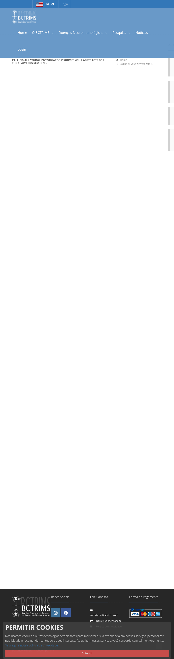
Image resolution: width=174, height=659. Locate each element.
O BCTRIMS (43, 32)
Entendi (87, 653)
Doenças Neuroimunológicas (83, 32)
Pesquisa (121, 32)
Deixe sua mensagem (108, 620)
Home (22, 32)
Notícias (141, 32)
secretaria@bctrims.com (104, 615)
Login (65, 4)
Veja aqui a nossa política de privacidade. (32, 645)
